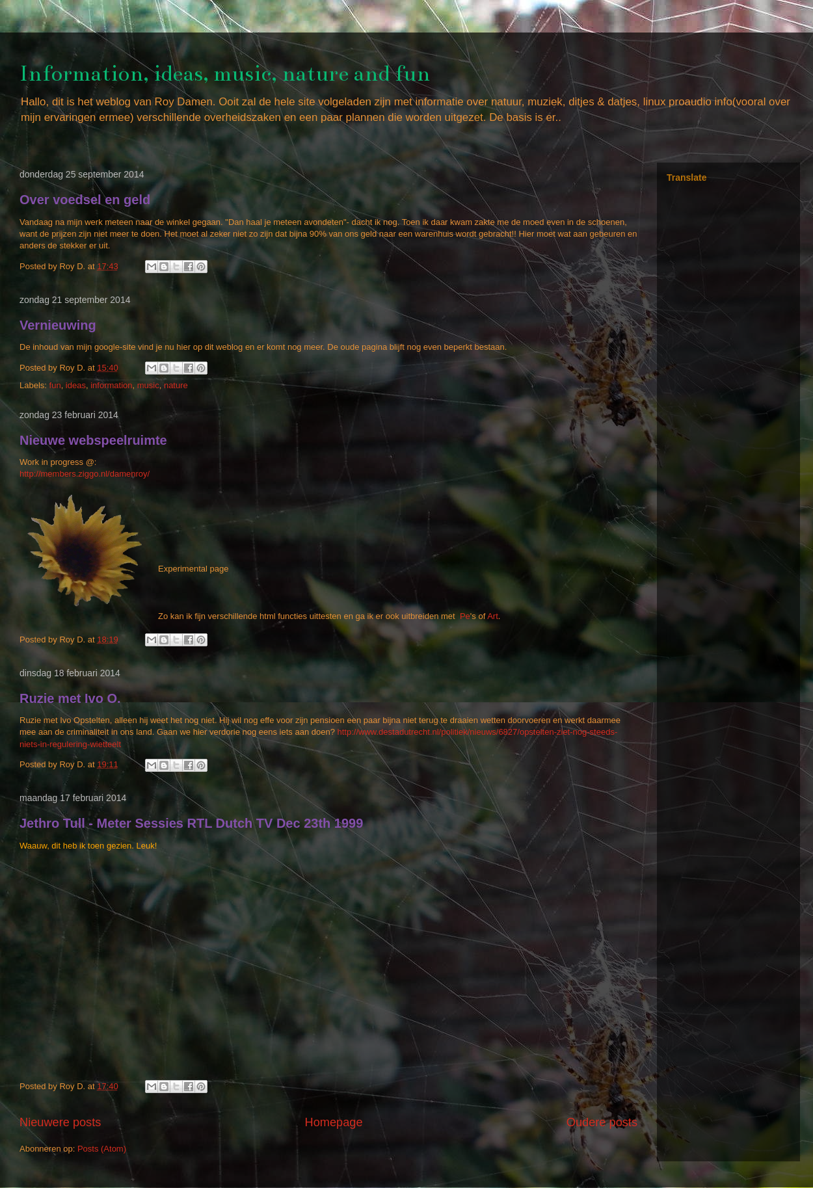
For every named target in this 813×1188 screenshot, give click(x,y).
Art (492, 616)
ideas (76, 385)
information (111, 385)
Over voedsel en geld (85, 199)
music (148, 385)
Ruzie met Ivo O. (70, 698)
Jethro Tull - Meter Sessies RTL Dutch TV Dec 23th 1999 (191, 823)
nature (176, 385)
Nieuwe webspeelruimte (93, 440)
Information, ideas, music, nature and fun (225, 73)
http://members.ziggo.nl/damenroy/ (85, 474)
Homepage (334, 1122)
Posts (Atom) (101, 1149)
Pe (465, 616)
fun (55, 385)
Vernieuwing (58, 325)
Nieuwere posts (60, 1122)
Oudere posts (601, 1122)
